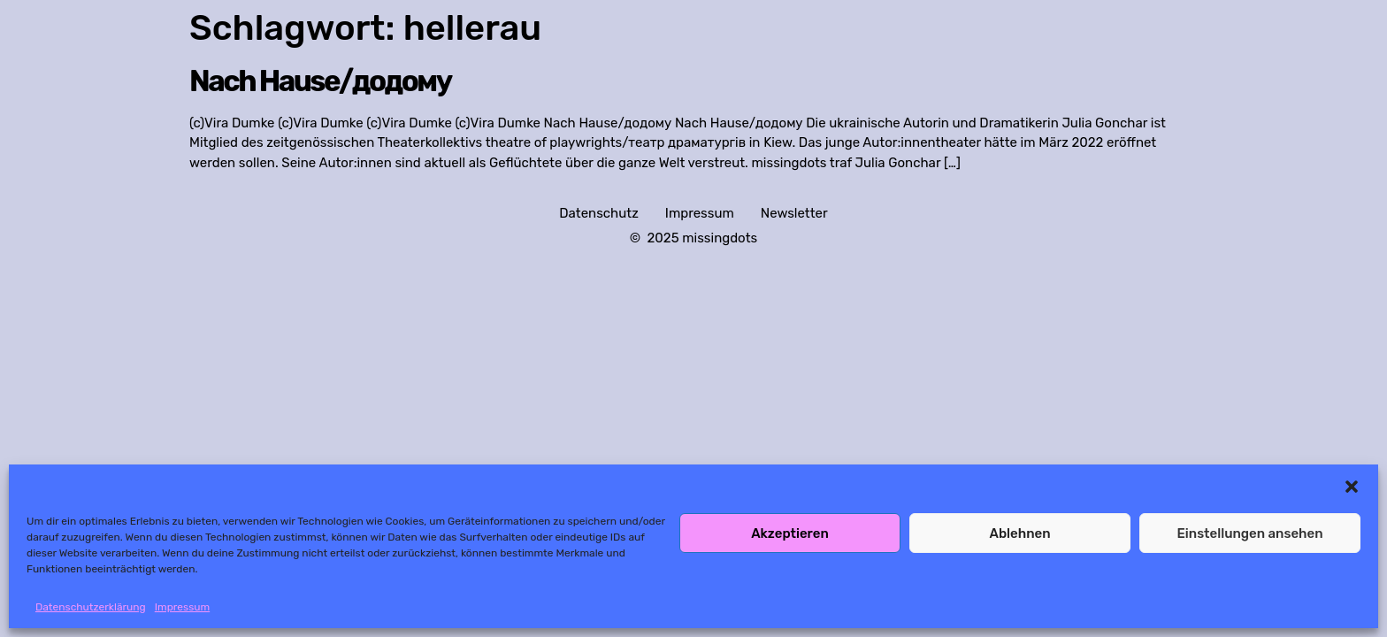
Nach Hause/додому (320, 81)
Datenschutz (599, 213)
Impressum (182, 607)
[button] (1351, 486)
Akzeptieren (790, 533)
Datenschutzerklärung (90, 607)
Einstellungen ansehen (1249, 533)
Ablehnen (1019, 533)
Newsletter (794, 213)
